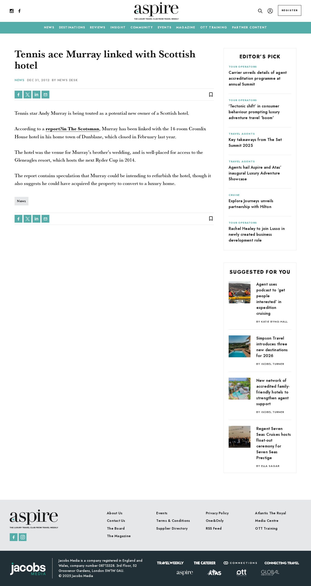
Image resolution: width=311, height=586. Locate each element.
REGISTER (290, 10)
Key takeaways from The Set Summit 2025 (255, 142)
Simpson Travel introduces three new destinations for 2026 (272, 347)
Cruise (234, 195)
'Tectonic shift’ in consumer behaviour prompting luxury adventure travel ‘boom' (254, 112)
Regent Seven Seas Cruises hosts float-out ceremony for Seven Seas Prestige (273, 443)
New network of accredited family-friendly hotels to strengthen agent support (273, 392)
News (20, 80)
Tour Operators (243, 67)
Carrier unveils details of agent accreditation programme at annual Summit (258, 78)
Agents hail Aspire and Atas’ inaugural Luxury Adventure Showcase (255, 173)
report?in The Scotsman (73, 129)
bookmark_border (211, 94)
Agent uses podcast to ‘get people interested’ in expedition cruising (270, 298)
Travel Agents (242, 134)
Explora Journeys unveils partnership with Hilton (251, 204)
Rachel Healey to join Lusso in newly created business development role (257, 234)
